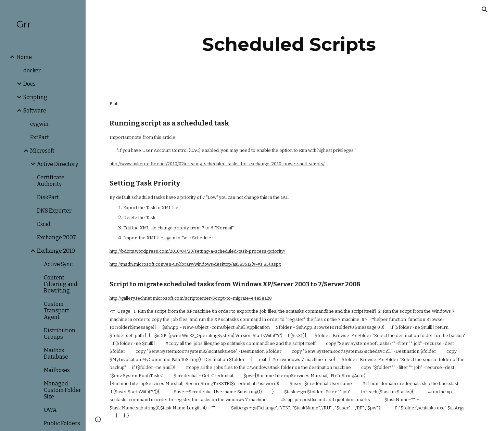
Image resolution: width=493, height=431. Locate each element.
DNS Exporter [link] (54, 210)
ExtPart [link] (39, 137)
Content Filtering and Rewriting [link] (60, 284)
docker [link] (32, 70)
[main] (289, 44)
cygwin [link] (39, 124)
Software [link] (34, 110)
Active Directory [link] (57, 164)
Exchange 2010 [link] (56, 251)
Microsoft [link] (42, 150)
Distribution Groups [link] (59, 333)
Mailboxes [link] (57, 370)
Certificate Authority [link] (50, 180)
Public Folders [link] (62, 423)
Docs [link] (29, 84)
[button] (485, 9)
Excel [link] (43, 224)
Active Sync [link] (58, 264)
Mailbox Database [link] (56, 353)
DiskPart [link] (48, 197)
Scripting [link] (35, 97)
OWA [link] (50, 410)
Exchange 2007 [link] (56, 237)
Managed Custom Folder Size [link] (62, 390)
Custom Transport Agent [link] (56, 310)
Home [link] (24, 57)
